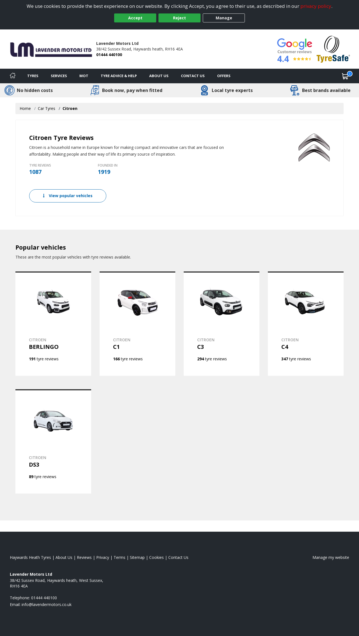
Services (59, 75)
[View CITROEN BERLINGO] (53, 323)
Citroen (70, 108)
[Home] (12, 76)
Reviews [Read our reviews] (84, 557)
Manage (224, 17)
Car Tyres (46, 108)
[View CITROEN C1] (137, 323)
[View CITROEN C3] (221, 323)
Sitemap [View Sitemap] (137, 557)
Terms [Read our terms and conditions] (119, 557)
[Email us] (47, 604)
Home (25, 108)
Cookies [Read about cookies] (156, 557)
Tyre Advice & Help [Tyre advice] (119, 75)
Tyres (32, 75)
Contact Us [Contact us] (193, 75)
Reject (179, 17)
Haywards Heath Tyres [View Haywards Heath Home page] (30, 557)
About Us (159, 75)
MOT (83, 75)
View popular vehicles (68, 195)
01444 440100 (109, 54)
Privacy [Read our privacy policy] (102, 557)
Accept (135, 17)
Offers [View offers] (224, 75)
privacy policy (315, 6)
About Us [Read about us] (64, 557)
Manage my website (330, 557)
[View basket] (345, 76)
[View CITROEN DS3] (53, 441)
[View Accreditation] (333, 48)
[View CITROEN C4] (306, 323)
